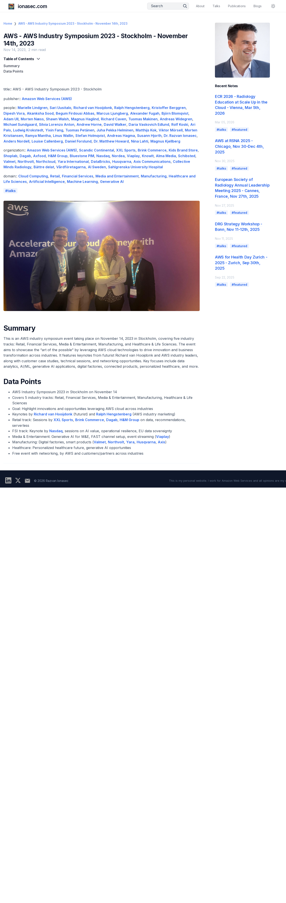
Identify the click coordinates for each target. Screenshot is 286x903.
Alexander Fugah (144, 113)
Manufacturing (154, 176)
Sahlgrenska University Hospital (135, 167)
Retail (55, 176)
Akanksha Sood (40, 113)
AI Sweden (97, 167)
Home (7, 23)
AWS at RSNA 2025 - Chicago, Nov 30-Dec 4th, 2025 (239, 146)
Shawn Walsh (57, 119)
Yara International (73, 161)
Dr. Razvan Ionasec (180, 135)
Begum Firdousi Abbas (75, 113)
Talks (216, 6)
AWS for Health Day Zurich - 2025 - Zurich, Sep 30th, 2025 (241, 262)
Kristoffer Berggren (169, 107)
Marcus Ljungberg (112, 113)
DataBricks (100, 161)
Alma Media (166, 156)
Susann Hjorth (149, 135)
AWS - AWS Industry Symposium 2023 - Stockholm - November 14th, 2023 (73, 23)
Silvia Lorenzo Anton (56, 124)
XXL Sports (126, 150)
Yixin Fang (54, 130)
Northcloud (45, 161)
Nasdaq (103, 156)
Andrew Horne (89, 124)
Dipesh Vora (14, 113)
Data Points (13, 71)
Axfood (39, 156)
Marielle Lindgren (33, 107)
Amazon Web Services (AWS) (47, 99)
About (200, 6)
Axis (161, 442)
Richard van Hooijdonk (92, 107)
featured (240, 129)
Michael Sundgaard (20, 124)
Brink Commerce (152, 150)
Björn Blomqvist (175, 113)
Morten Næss (32, 119)
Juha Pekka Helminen (115, 130)
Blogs (258, 6)
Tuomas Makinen (143, 119)
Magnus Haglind (85, 119)
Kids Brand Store (183, 150)
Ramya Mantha (38, 135)
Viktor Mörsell (171, 130)
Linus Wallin (63, 135)
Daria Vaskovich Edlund (149, 124)
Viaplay (133, 156)
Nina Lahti (139, 141)
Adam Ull (11, 119)
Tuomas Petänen (79, 130)
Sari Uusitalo (60, 107)
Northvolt (26, 161)
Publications (237, 6)
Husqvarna (121, 161)
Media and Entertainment (117, 176)
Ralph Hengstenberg (132, 107)
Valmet (9, 161)
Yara (130, 442)
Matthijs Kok (146, 130)
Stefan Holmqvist (90, 135)
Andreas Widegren (176, 119)
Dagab (25, 156)
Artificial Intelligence (47, 181)
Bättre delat (44, 167)
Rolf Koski (179, 124)
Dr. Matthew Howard (111, 141)
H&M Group (58, 156)
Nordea (118, 156)
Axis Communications (152, 161)
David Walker (115, 124)
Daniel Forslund (78, 141)
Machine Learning (82, 181)
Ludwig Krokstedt (28, 130)
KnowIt (148, 156)
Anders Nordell (16, 141)
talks (11, 191)
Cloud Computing (33, 176)
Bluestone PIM (82, 156)
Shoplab (10, 156)
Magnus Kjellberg (165, 141)
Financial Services (77, 176)
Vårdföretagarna (71, 167)
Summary (11, 66)
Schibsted (186, 156)
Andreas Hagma (121, 135)
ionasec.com (32, 6)
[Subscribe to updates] (27, 481)
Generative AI (112, 181)
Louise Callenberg (47, 141)
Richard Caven (113, 119)
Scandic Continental (96, 150)
